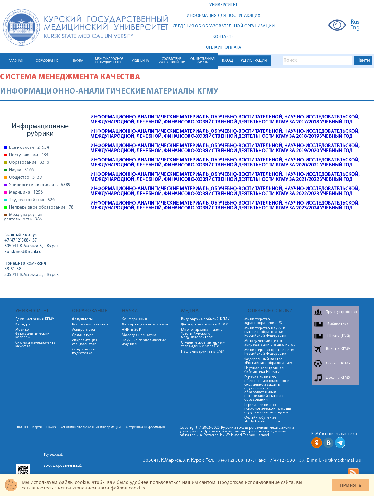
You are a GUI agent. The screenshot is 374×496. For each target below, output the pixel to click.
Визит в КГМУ (338, 349)
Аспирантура (83, 330)
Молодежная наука (139, 335)
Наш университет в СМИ (203, 352)
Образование (29, 163)
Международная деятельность (23, 217)
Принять (350, 485)
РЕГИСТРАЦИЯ (254, 60)
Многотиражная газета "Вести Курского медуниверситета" (202, 333)
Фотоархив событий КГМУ (204, 324)
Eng (355, 28)
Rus (355, 22)
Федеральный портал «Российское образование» (268, 361)
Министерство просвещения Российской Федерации (269, 352)
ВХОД (227, 60)
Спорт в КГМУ (338, 363)
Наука (21, 170)
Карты (37, 427)
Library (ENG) (338, 336)
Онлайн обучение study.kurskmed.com (262, 419)
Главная (22, 427)
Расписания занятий (90, 324)
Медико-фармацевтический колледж (32, 333)
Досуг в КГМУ (338, 378)
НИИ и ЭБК (131, 330)
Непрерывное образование (41, 207)
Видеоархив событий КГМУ (205, 319)
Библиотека (337, 324)
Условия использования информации (90, 427)
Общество (25, 178)
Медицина (26, 192)
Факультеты (82, 319)
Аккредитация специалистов (85, 342)
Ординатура (83, 335)
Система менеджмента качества (70, 77)
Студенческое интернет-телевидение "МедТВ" (203, 344)
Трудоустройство (32, 200)
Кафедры (23, 324)
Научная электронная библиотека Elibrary (264, 370)
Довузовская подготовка (83, 351)
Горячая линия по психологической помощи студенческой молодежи (267, 408)
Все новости (29, 148)
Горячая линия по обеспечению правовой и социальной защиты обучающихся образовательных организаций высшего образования (267, 388)
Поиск (51, 427)
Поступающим (28, 155)
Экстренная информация (145, 427)
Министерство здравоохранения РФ (263, 321)
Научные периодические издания (144, 342)
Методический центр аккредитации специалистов (270, 343)
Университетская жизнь (39, 185)
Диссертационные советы (145, 324)
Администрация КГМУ (34, 319)
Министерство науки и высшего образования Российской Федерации (265, 332)
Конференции (134, 319)
